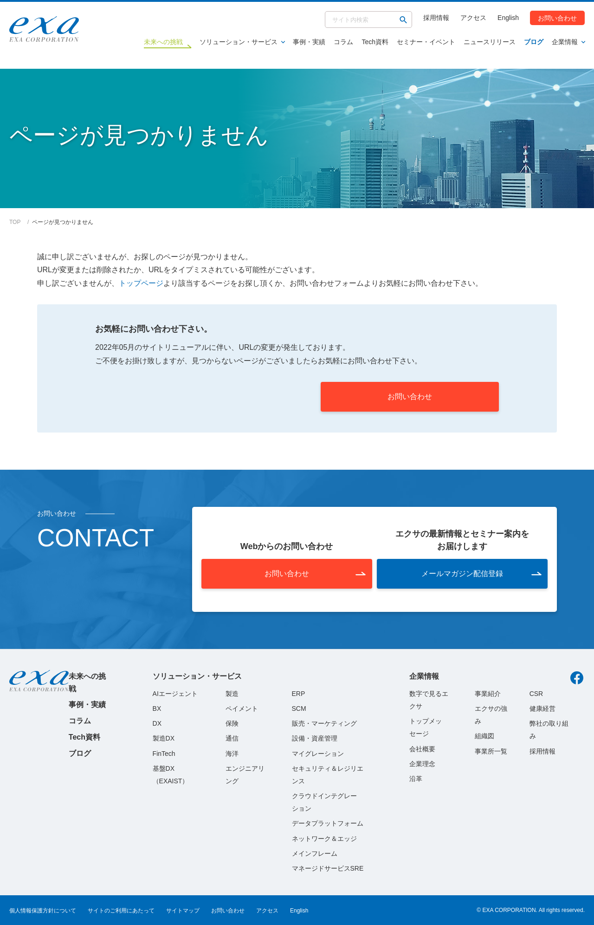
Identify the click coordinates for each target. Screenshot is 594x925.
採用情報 (436, 17)
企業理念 (422, 764)
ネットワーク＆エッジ (324, 838)
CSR (536, 693)
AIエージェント (175, 693)
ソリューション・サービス (239, 42)
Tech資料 (375, 42)
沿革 (415, 778)
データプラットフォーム (327, 823)
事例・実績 (309, 42)
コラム (343, 42)
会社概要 (422, 749)
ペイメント (242, 708)
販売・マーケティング (324, 723)
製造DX (163, 738)
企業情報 (565, 42)
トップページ (141, 283)
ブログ (533, 42)
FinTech (164, 753)
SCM (299, 708)
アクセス (473, 17)
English (508, 17)
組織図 (484, 736)
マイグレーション (318, 753)
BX (157, 708)
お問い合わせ (557, 17)
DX (157, 723)
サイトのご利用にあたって (121, 910)
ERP (298, 693)
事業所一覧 (491, 751)
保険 (232, 723)
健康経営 (542, 708)
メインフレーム (314, 853)
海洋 (232, 753)
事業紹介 (488, 693)
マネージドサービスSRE (328, 868)
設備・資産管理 (314, 738)
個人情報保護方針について (42, 910)
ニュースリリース (490, 42)
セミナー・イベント (426, 42)
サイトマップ (183, 910)
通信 (232, 738)
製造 (232, 693)
